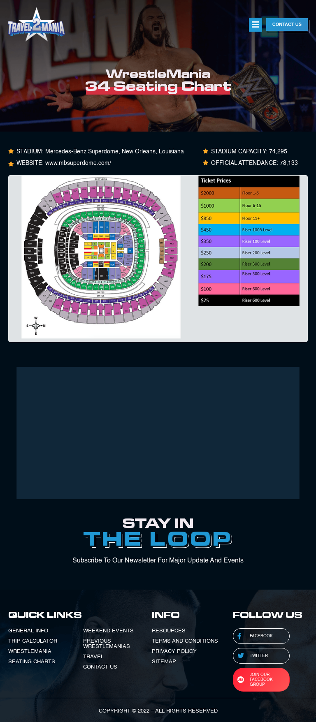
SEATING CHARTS (31, 661)
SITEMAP (164, 661)
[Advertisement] (158, 433)
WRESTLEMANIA (29, 651)
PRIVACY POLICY (174, 651)
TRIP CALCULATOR (32, 641)
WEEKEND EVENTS (108, 631)
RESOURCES (169, 631)
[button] (255, 25)
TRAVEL (93, 657)
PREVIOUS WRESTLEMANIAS (106, 644)
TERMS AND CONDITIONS (185, 641)
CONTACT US (100, 667)
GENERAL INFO (28, 631)
